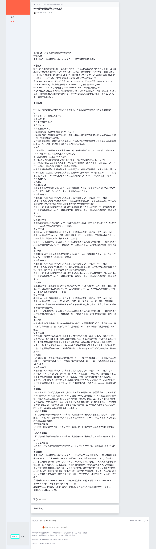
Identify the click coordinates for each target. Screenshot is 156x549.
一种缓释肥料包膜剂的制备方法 (52, 4)
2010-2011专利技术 (42, 499)
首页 (12, 17)
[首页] (34, 4)
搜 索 (23, 536)
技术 (12, 21)
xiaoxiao (39, 13)
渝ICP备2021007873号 (48, 521)
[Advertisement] (18, 60)
